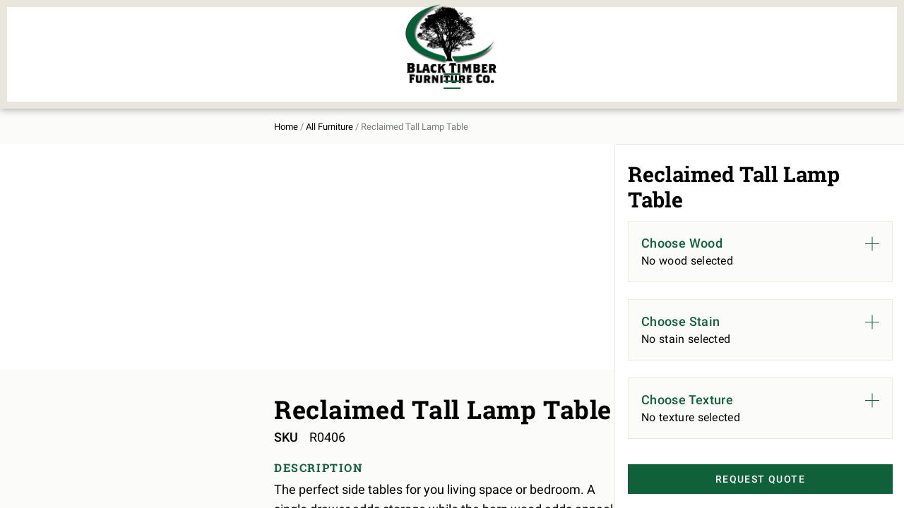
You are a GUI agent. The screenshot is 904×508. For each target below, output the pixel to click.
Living (114, 60)
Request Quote (739, 480)
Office (182, 60)
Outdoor (267, 60)
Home (108, 114)
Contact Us (775, 46)
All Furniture (602, 46)
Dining (115, 36)
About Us (694, 46)
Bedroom (190, 36)
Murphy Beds (280, 36)
